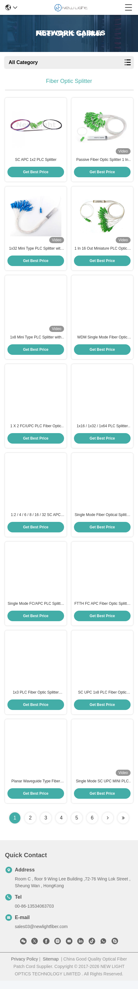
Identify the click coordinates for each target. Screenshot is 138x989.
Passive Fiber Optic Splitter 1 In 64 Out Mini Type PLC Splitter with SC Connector (102, 160)
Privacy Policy (24, 967)
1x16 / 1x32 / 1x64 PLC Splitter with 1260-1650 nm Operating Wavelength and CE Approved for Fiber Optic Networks (102, 430)
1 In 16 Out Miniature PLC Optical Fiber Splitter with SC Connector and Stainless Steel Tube (102, 250)
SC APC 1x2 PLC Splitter (35, 160)
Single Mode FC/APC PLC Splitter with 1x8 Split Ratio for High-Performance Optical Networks (36, 610)
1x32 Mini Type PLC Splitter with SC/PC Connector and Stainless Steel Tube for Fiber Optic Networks (36, 250)
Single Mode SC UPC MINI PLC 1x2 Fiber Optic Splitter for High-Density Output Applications (102, 789)
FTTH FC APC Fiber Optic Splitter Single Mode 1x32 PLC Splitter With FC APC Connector (102, 610)
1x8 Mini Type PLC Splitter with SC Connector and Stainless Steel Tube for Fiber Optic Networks (36, 340)
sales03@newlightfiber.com (41, 934)
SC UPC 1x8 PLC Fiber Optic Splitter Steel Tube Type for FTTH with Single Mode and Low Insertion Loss (102, 700)
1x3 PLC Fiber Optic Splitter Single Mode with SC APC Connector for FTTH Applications (36, 700)
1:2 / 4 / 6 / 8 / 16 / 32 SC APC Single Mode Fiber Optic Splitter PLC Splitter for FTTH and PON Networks (36, 520)
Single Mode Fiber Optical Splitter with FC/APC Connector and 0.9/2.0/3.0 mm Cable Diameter (102, 520)
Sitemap (50, 967)
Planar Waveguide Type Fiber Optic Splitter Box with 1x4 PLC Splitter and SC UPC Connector (36, 789)
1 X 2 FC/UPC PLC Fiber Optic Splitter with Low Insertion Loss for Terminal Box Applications (35, 430)
